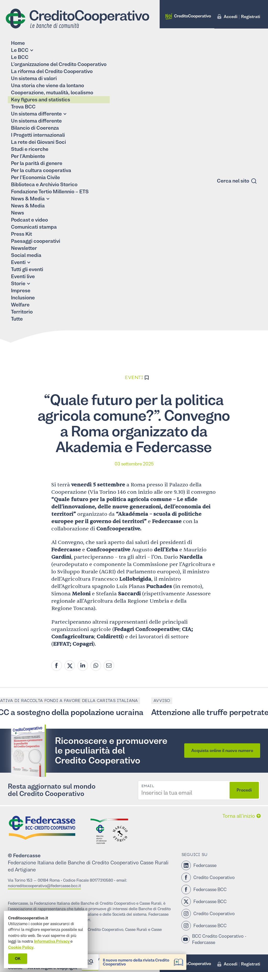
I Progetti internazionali (38, 135)
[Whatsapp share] (96, 665)
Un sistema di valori (34, 78)
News (17, 213)
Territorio (22, 312)
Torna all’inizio (238, 816)
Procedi (244, 790)
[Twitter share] (69, 665)
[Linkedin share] (82, 665)
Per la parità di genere (36, 163)
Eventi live (23, 276)
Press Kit (21, 234)
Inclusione (23, 297)
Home (18, 43)
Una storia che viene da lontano (47, 85)
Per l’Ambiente (28, 156)
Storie (18, 283)
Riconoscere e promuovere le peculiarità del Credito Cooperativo (111, 750)
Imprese (20, 290)
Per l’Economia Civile (35, 177)
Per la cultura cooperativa (41, 170)
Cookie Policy (21, 947)
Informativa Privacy (52, 941)
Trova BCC (23, 106)
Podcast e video (29, 220)
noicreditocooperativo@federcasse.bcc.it (44, 885)
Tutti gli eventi (27, 269)
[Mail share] (109, 665)
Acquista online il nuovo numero (222, 750)
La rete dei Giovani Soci (38, 142)
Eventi (18, 262)
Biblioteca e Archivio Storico (44, 184)
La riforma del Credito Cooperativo (52, 71)
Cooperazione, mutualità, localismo (52, 92)
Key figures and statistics (40, 99)
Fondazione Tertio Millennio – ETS (50, 191)
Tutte (17, 319)
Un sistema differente (36, 114)
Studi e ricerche (29, 149)
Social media (26, 255)
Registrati (250, 16)
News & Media (28, 198)
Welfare (20, 304)
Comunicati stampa (34, 227)
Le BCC (20, 50)
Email (147, 786)
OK (17, 958)
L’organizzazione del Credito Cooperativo (59, 64)
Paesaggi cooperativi (35, 241)
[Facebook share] (56, 665)
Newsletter (24, 248)
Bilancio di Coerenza (35, 128)
